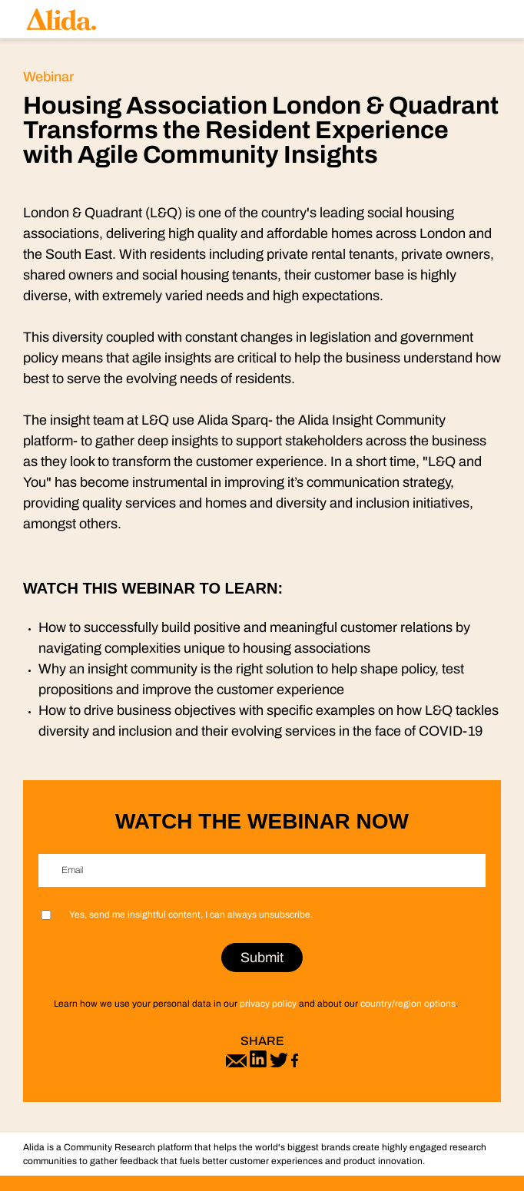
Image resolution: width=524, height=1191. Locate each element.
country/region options (408, 1003)
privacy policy (268, 1003)
